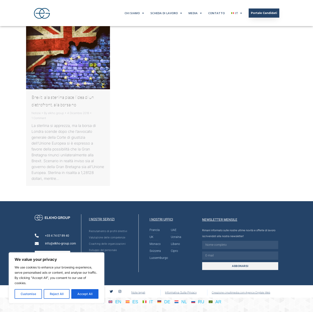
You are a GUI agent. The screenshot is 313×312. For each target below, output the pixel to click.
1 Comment (39, 118)
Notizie (36, 113)
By (54, 113)
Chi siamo (134, 13)
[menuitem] (236, 13)
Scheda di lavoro (166, 13)
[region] (56, 277)
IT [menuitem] (151, 301)
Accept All (85, 294)
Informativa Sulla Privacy (181, 292)
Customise (28, 294)
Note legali (138, 292)
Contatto (216, 13)
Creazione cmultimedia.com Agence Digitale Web (241, 292)
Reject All (57, 294)
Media (195, 13)
